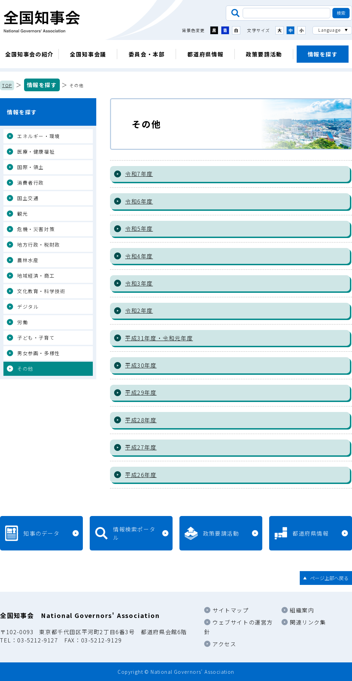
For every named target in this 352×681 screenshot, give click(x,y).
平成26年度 (141, 475)
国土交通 (27, 198)
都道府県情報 (205, 54)
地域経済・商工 (36, 275)
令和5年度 (139, 228)
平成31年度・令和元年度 (159, 338)
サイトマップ (230, 610)
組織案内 (302, 610)
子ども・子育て (36, 337)
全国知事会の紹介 (29, 54)
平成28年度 (141, 420)
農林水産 (27, 260)
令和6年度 (139, 201)
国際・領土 (30, 167)
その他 (25, 368)
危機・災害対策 (36, 229)
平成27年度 (141, 447)
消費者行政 (30, 182)
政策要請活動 (264, 54)
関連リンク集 (308, 622)
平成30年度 (141, 365)
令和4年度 (139, 256)
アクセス (224, 644)
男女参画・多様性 (38, 353)
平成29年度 (141, 392)
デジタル (27, 306)
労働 (22, 322)
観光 (22, 213)
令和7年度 (139, 173)
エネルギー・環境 (38, 136)
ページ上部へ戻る (329, 578)
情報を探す (323, 54)
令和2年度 (139, 310)
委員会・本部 (147, 54)
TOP (7, 85)
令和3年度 (139, 283)
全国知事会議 (88, 54)
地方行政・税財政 (38, 244)
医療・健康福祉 (36, 151)
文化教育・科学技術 (41, 291)
